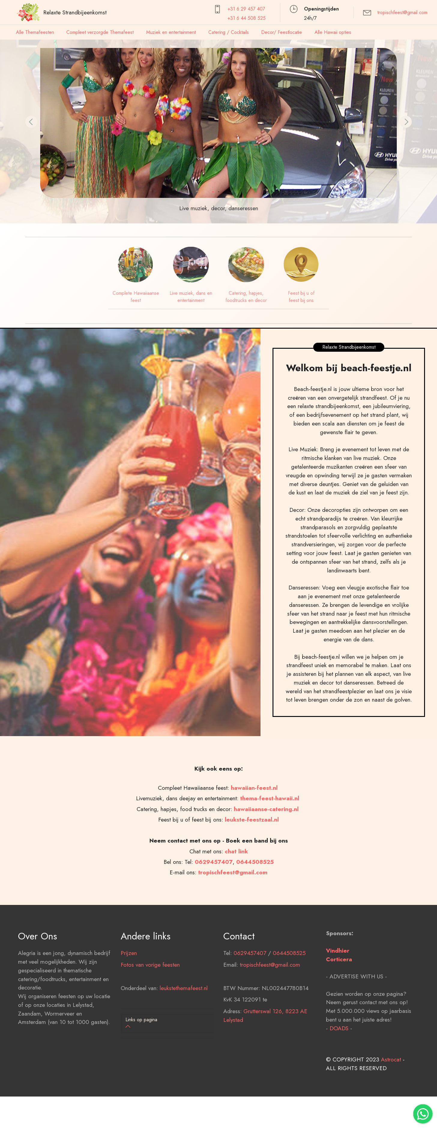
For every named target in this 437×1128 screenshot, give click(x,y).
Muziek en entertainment (171, 32)
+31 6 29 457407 (246, 8)
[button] (31, 122)
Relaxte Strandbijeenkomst (75, 12)
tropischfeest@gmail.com (402, 12)
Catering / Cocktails (228, 32)
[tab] (167, 1023)
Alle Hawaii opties (333, 32)
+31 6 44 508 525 (247, 18)
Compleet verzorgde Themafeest (100, 32)
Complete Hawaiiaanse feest (136, 297)
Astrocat (391, 1101)
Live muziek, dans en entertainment (191, 297)
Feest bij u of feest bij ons (301, 297)
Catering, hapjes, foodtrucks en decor (246, 297)
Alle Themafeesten (35, 32)
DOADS (339, 1070)
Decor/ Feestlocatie (281, 32)
